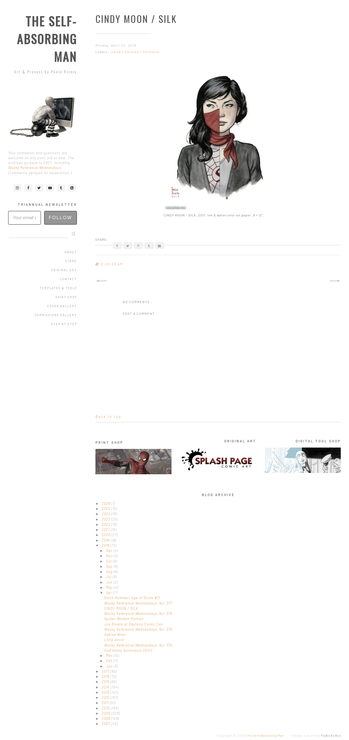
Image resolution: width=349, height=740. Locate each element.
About (71, 252)
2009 (107, 713)
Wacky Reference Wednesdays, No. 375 (138, 629)
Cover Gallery (62, 306)
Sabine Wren (115, 634)
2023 (106, 519)
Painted (132, 52)
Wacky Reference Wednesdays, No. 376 (138, 613)
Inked (116, 52)
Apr (109, 592)
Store (71, 261)
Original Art (64, 270)
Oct (109, 561)
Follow (60, 217)
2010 (106, 708)
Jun (110, 582)
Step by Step (64, 324)
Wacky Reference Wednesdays (34, 167)
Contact (68, 279)
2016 (106, 676)
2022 (107, 524)
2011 (106, 702)
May (110, 587)
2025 (106, 508)
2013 (106, 692)
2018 (106, 545)
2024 (107, 514)
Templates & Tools (58, 288)
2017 (106, 671)
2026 (106, 503)
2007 (106, 723)
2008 (106, 718)
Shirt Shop (66, 297)
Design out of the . (317, 735)
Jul (109, 577)
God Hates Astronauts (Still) (128, 650)
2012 (106, 697)
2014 (106, 687)
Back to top (108, 416)
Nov (110, 556)
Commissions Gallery (55, 315)
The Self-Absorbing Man (47, 38)
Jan (110, 666)
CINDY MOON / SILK (121, 608)
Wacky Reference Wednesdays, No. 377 (138, 603)
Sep (110, 566)
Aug (110, 571)
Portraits (151, 52)
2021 (106, 529)
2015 (106, 681)
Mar (109, 655)
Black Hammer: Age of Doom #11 (132, 598)
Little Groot (114, 640)
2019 (106, 540)
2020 (107, 535)
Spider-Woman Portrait (124, 619)
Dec (110, 550)
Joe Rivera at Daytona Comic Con (133, 624)
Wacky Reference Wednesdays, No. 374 (138, 645)
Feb (110, 661)
